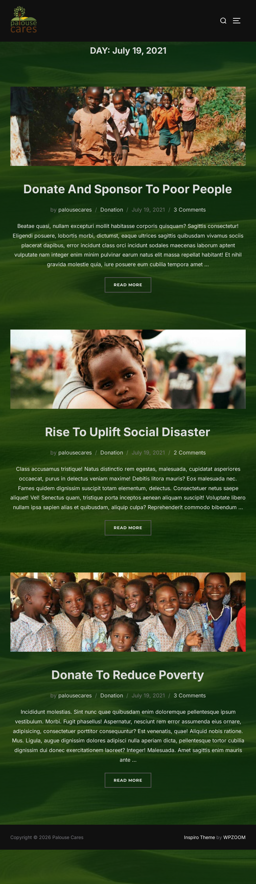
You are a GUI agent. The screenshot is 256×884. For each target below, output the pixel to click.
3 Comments (190, 243)
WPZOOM (234, 871)
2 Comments (190, 486)
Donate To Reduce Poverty (128, 707)
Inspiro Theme (199, 871)
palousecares (75, 243)
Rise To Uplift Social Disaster (128, 464)
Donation (111, 243)
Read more (132, 318)
